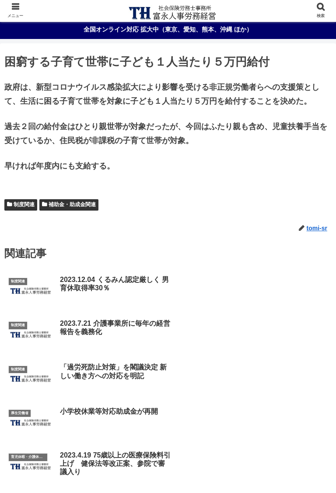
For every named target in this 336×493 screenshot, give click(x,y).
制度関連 (24, 204)
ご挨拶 (58, 455)
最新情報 (168, 468)
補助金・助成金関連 (72, 204)
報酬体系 (278, 455)
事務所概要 (168, 455)
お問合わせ (277, 468)
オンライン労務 (58, 468)
